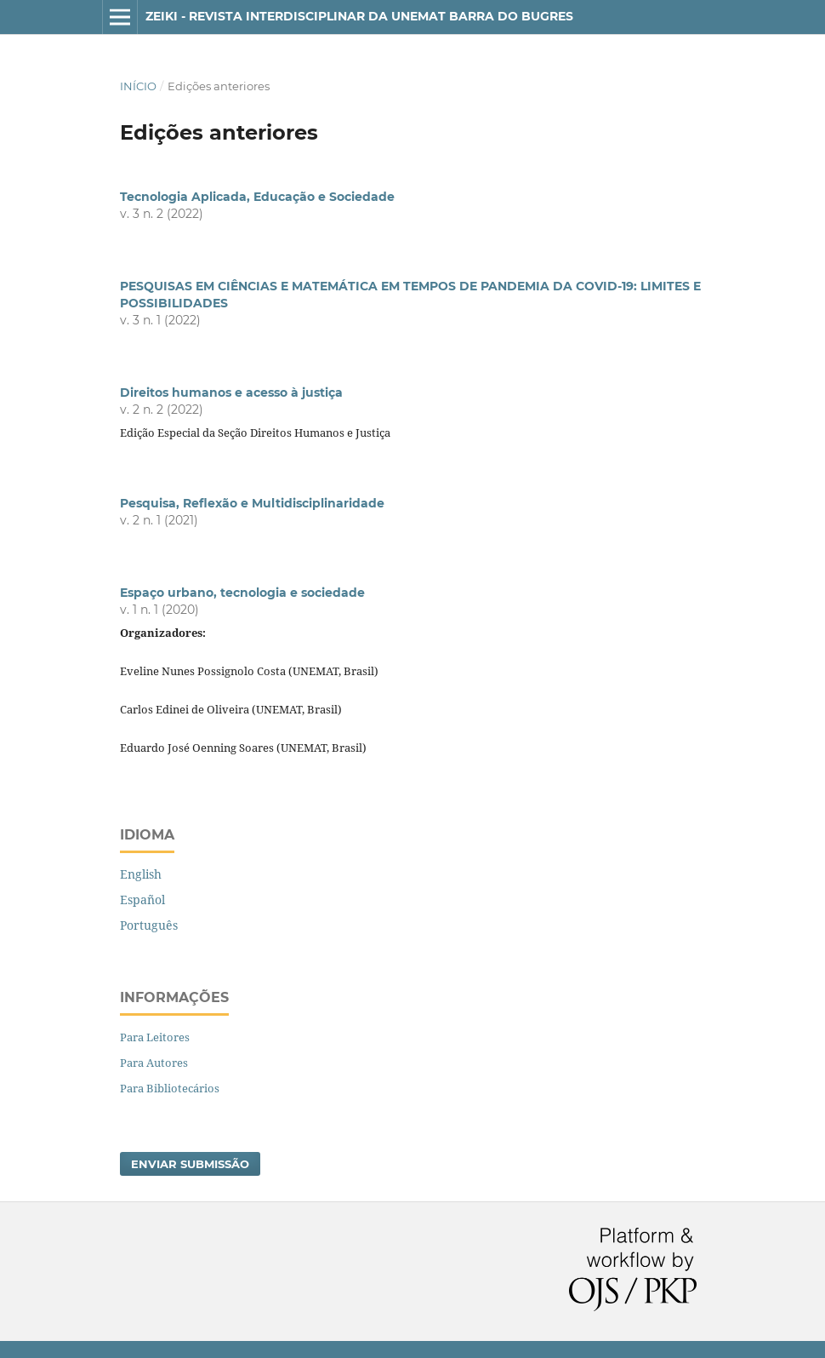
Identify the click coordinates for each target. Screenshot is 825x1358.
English (141, 874)
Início (138, 86)
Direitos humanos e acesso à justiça (231, 392)
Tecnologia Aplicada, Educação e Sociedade (257, 196)
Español (142, 899)
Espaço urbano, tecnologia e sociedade (242, 592)
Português (149, 925)
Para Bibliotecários (169, 1088)
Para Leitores (155, 1037)
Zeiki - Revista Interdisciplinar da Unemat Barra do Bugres (359, 16)
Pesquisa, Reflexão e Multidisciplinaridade (252, 503)
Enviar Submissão (190, 1164)
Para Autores (154, 1062)
